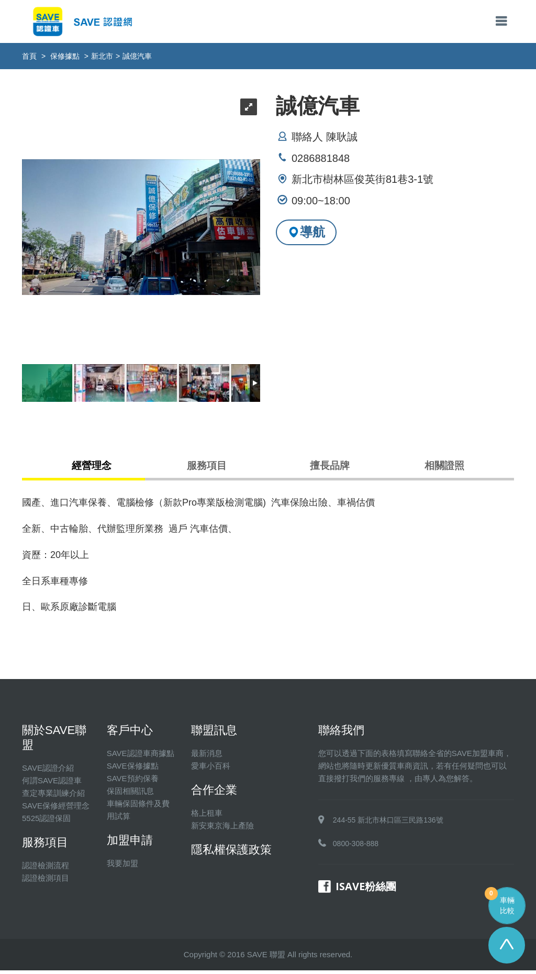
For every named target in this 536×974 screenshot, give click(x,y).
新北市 (102, 56)
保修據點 (65, 56)
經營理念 (96, 468)
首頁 (29, 56)
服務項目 (207, 468)
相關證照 (440, 468)
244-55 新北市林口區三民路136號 (388, 823)
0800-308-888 (355, 847)
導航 (306, 232)
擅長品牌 (330, 468)
